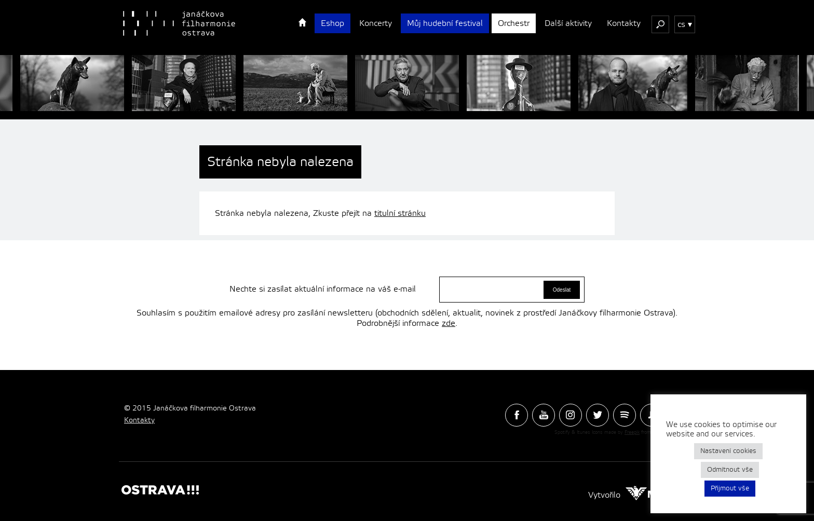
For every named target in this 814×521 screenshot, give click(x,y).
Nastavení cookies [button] (728, 451)
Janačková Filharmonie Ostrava (179, 23)
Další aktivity (568, 23)
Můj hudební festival (445, 23)
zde (448, 323)
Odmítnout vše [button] (730, 469)
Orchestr (514, 23)
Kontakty (624, 23)
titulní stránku (400, 213)
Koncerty (375, 23)
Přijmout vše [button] (730, 488)
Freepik (632, 432)
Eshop (332, 23)
